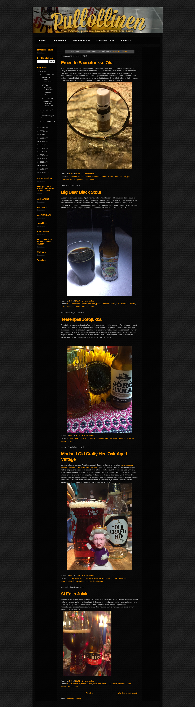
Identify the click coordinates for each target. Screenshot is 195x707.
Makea (111, 177)
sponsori (80, 179)
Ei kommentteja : (88, 174)
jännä (98, 304)
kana (91, 578)
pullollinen (65, 179)
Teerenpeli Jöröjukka (81, 319)
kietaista (97, 578)
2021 (42, 141)
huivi (86, 578)
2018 (42, 152)
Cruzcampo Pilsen (46, 94)
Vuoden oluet (59, 40)
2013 (42, 169)
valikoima (99, 581)
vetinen (71, 687)
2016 (42, 158)
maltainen (119, 177)
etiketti (84, 304)
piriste (128, 438)
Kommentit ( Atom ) (73, 699)
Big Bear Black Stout (81, 192)
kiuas (104, 177)
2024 (42, 131)
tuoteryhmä (89, 581)
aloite (72, 578)
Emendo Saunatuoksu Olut (87, 62)
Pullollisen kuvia (81, 40)
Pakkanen (86, 307)
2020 (42, 145)
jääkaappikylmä (102, 438)
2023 (42, 134)
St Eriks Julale (74, 593)
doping (78, 438)
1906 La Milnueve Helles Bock (47, 87)
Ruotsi (129, 684)
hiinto (92, 438)
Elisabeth (79, 578)
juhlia (90, 684)
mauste (122, 438)
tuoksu (92, 179)
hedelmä (87, 177)
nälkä (63, 307)
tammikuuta (47, 121)
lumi (118, 304)
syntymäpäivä (66, 581)
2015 (42, 162)
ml (125, 177)
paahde (70, 307)
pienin (129, 177)
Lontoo (115, 578)
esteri (80, 177)
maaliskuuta (47, 110)
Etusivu (42, 40)
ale (71, 684)
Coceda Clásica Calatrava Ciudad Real (48, 104)
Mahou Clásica (47, 98)
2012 (42, 172)
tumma (64, 441)
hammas (91, 304)
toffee (81, 581)
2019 (42, 148)
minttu (105, 684)
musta (132, 304)
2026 (42, 71)
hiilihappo (86, 438)
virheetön (71, 441)
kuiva (112, 304)
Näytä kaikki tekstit (120, 51)
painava (77, 307)
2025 (42, 128)
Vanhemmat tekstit (128, 693)
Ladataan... (41, 53)
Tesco (75, 581)
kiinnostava (97, 177)
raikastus (122, 684)
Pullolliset (126, 40)
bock (72, 438)
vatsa (93, 307)
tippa (87, 179)
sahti (134, 438)
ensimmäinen (75, 304)
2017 (42, 155)
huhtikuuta (46, 74)
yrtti (76, 687)
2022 (42, 138)
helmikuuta (46, 116)
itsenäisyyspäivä (80, 684)
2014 (42, 165)
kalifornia (106, 304)
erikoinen (73, 177)
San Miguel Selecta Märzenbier (47, 79)
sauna (73, 179)
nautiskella (113, 684)
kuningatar (106, 578)
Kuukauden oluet (105, 40)
